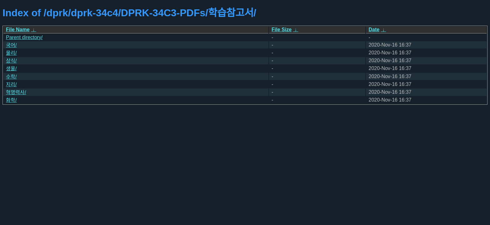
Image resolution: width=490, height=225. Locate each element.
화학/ (11, 100)
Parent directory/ (24, 37)
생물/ (11, 68)
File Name (18, 29)
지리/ (11, 84)
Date (373, 29)
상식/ (11, 60)
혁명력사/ (16, 92)
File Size (282, 29)
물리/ (11, 53)
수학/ (11, 76)
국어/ (11, 45)
